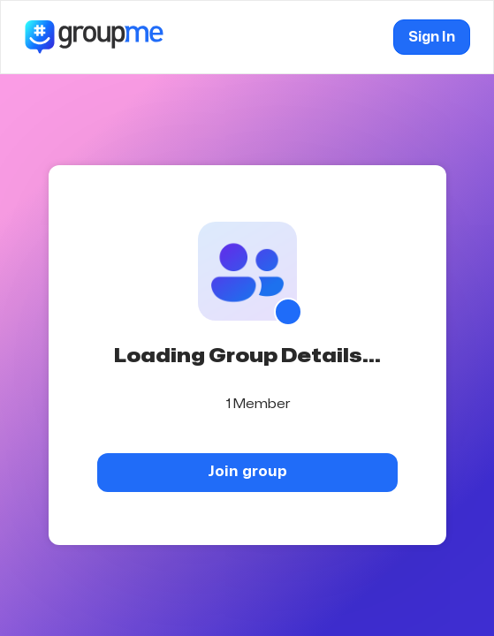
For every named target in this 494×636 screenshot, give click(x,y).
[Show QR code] (288, 312)
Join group (247, 471)
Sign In (431, 37)
